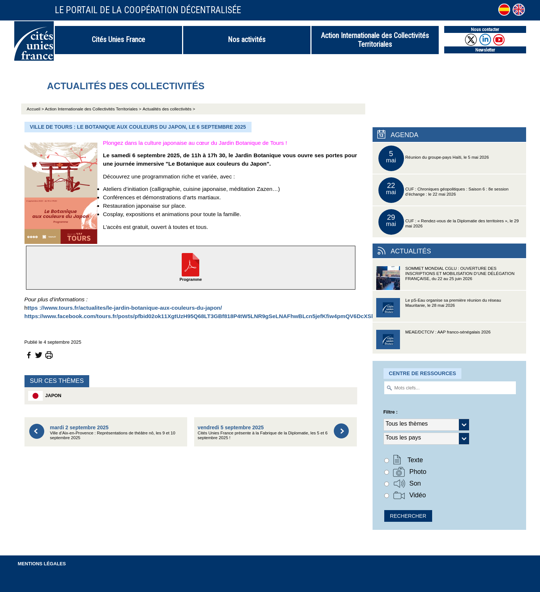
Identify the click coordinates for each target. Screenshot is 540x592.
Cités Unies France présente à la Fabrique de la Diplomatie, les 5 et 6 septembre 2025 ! (263, 432)
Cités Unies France (118, 39)
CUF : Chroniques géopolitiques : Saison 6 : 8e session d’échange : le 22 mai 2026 (443, 190)
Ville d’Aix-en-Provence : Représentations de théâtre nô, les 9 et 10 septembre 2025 (112, 432)
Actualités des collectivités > (169, 109)
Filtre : (391, 412)
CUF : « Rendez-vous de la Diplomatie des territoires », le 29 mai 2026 (448, 222)
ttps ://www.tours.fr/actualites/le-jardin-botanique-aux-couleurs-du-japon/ (124, 308)
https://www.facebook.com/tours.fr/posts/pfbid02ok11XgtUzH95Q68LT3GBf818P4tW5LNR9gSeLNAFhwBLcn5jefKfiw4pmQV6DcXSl (198, 316)
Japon (44, 396)
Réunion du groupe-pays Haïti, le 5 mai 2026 (433, 158)
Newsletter (485, 50)
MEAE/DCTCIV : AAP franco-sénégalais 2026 (433, 342)
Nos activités (246, 39)
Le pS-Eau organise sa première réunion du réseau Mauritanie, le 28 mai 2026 (438, 310)
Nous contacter (485, 29)
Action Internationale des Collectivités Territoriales (375, 40)
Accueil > (36, 109)
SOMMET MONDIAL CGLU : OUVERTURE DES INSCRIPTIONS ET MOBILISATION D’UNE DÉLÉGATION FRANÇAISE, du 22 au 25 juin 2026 (445, 278)
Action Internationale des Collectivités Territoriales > (93, 109)
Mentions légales (42, 563)
